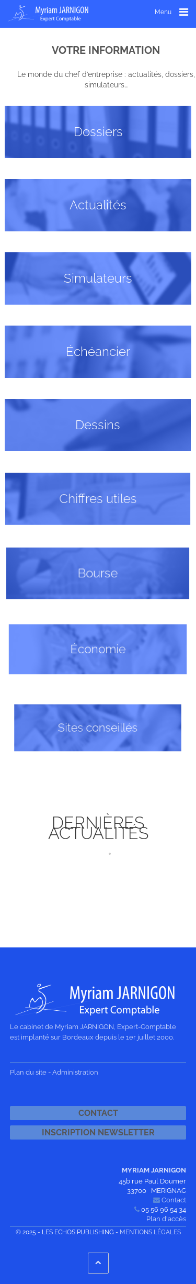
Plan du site (28, 1072)
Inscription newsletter (98, 1132)
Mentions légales (150, 1232)
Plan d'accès (166, 1219)
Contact (98, 1113)
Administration (75, 1072)
